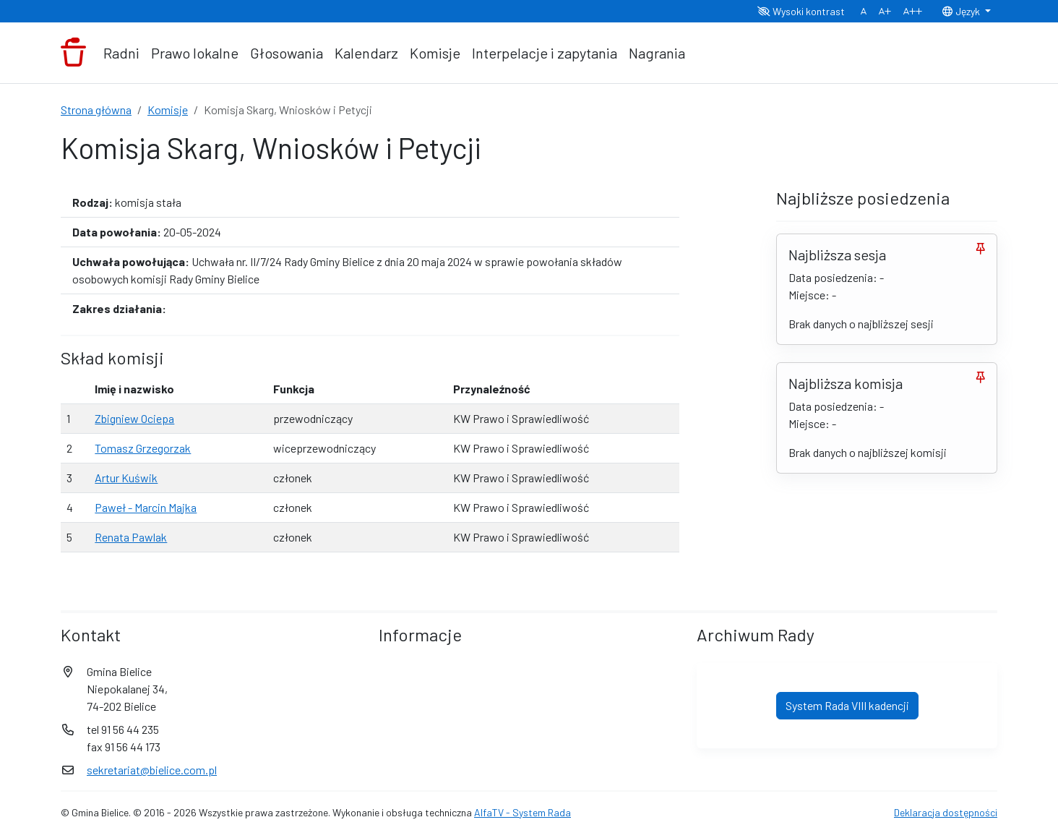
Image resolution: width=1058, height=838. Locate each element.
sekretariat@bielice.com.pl (152, 770)
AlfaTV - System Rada (522, 812)
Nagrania (657, 52)
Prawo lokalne (194, 52)
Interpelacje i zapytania (544, 52)
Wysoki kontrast (801, 11)
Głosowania (286, 52)
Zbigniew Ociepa (134, 418)
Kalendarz (366, 52)
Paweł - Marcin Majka (146, 507)
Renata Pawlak (131, 537)
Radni (121, 52)
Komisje (435, 52)
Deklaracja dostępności (945, 812)
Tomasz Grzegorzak (143, 448)
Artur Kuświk (126, 477)
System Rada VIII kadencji (847, 705)
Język (962, 11)
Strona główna (96, 109)
